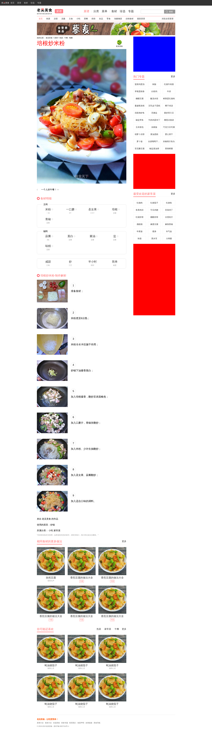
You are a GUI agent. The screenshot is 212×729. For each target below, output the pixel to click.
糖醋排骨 (154, 217)
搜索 (171, 12)
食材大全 (48, 723)
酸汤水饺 (154, 98)
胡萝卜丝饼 (140, 134)
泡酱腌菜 (118, 19)
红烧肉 (140, 203)
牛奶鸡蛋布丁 (154, 120)
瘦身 (154, 231)
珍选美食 (56, 723)
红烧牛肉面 (169, 84)
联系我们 (72, 723)
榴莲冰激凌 (169, 120)
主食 (71, 19)
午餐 (66, 38)
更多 (124, 541)
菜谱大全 (40, 723)
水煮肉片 (169, 217)
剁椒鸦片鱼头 (169, 141)
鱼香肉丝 (140, 210)
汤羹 (63, 19)
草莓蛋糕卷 (140, 91)
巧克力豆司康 (169, 127)
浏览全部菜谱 (167, 19)
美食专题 (64, 723)
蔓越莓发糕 (140, 106)
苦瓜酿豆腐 (140, 148)
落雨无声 (51, 581)
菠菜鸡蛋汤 (140, 84)
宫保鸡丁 (169, 210)
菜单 (104, 11)
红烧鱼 (169, 203)
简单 (115, 261)
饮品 (101, 19)
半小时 (92, 261)
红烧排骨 (140, 217)
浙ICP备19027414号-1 (61, 726)
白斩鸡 (154, 91)
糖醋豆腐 (140, 98)
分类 (96, 11)
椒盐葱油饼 (154, 148)
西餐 (86, 19)
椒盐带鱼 (140, 120)
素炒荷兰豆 (169, 113)
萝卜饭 (140, 141)
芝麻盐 (154, 113)
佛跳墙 (140, 224)
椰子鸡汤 (169, 106)
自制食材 (129, 19)
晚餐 (71, 38)
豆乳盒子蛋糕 (154, 106)
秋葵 (140, 238)
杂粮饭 (154, 127)
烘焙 (93, 19)
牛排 (169, 91)
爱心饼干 (169, 134)
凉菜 (56, 19)
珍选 (33, 3)
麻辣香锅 (169, 224)
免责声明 (80, 723)
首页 (7, 4)
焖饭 (154, 84)
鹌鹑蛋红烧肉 (169, 98)
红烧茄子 (154, 203)
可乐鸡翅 (154, 210)
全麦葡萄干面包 (154, 141)
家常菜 (107, 629)
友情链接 (89, 723)
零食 (109, 19)
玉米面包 (140, 127)
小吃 (78, 19)
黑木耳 (154, 238)
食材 (26, 3)
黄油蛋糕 (154, 134)
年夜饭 (140, 231)
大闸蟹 (169, 238)
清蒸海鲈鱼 (140, 113)
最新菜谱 (141, 19)
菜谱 (19, 3)
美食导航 (97, 723)
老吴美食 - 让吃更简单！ (47, 719)
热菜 (48, 19)
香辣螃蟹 (169, 148)
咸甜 (48, 261)
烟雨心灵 (51, 668)
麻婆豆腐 (154, 224)
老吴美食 (44, 11)
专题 (39, 3)
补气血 (169, 231)
